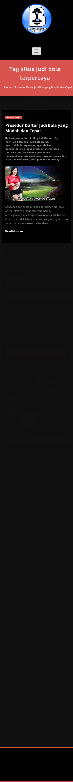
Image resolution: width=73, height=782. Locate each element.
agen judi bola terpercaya (20, 145)
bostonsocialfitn (18, 138)
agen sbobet (44, 145)
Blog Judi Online (42, 138)
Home (7, 87)
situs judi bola (32, 156)
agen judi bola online (36, 141)
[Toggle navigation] (36, 51)
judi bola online (27, 152)
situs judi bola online (54, 156)
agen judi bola (14, 141)
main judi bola (14, 156)
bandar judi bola (15, 148)
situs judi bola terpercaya (46, 159)
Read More (12, 231)
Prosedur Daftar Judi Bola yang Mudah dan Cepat (42, 87)
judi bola (11, 152)
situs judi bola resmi (17, 159)
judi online (43, 152)
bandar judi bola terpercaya (42, 148)
